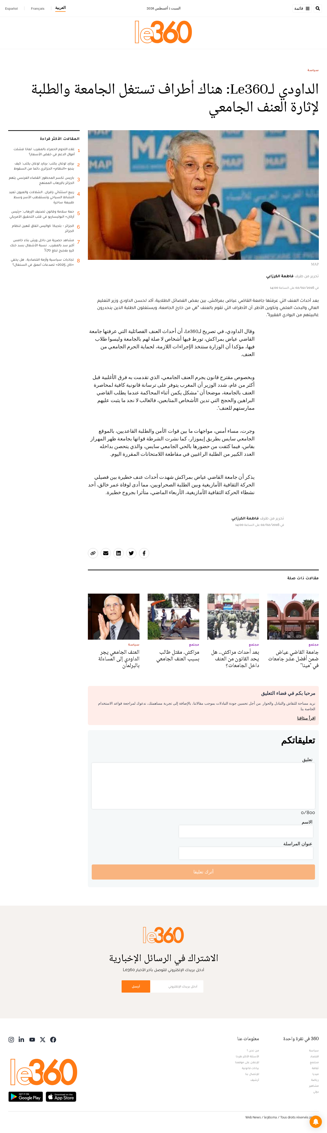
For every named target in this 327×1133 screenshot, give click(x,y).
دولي (316, 1091)
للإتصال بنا (252, 1074)
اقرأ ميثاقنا (306, 718)
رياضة (315, 1080)
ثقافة (315, 1068)
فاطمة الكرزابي (280, 275)
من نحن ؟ (253, 1050)
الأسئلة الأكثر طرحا (247, 1056)
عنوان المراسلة (297, 843)
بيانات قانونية (250, 1068)
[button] (316, 1122)
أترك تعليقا (203, 871)
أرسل (136, 986)
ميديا (315, 1074)
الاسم (307, 822)
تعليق (307, 759)
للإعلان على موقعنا (247, 1062)
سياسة (313, 70)
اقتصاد (314, 1056)
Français (37, 8)
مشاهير (314, 1085)
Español (11, 8)
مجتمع (314, 1062)
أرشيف (254, 1080)
